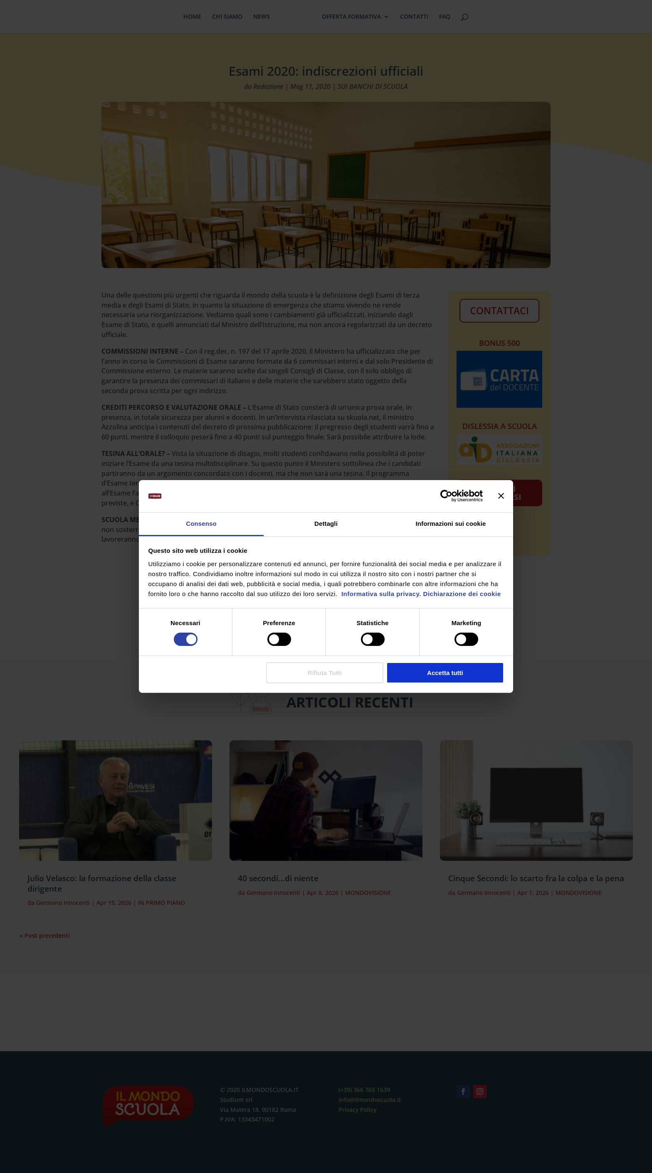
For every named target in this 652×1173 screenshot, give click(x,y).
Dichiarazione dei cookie (462, 593)
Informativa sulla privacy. (380, 593)
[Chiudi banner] (501, 496)
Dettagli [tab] (326, 523)
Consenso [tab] (201, 523)
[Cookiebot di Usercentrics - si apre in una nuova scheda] (446, 496)
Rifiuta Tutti (325, 672)
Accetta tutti (445, 672)
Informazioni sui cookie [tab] (451, 523)
